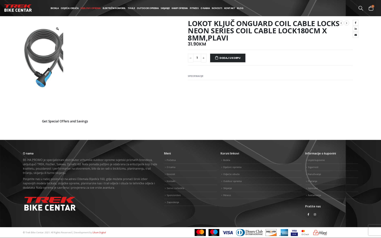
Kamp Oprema (180, 8)
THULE (131, 8)
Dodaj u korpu (229, 58)
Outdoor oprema (148, 8)
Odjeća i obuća (70, 8)
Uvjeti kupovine (316, 160)
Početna (171, 160)
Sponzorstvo (174, 195)
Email (355, 35)
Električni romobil (114, 8)
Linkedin (355, 133)
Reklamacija (314, 195)
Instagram (315, 214)
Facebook (355, 23)
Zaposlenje (173, 202)
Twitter (343, 133)
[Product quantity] (197, 58)
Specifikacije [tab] (195, 76)
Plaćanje (312, 181)
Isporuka (313, 188)
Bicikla (55, 8)
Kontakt (229, 8)
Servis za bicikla (175, 188)
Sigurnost (313, 167)
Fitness (194, 8)
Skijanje (165, 8)
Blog (240, 8)
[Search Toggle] (361, 8)
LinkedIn (355, 29)
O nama (205, 8)
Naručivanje (314, 174)
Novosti (217, 8)
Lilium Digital (99, 232)
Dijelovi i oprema (90, 8)
